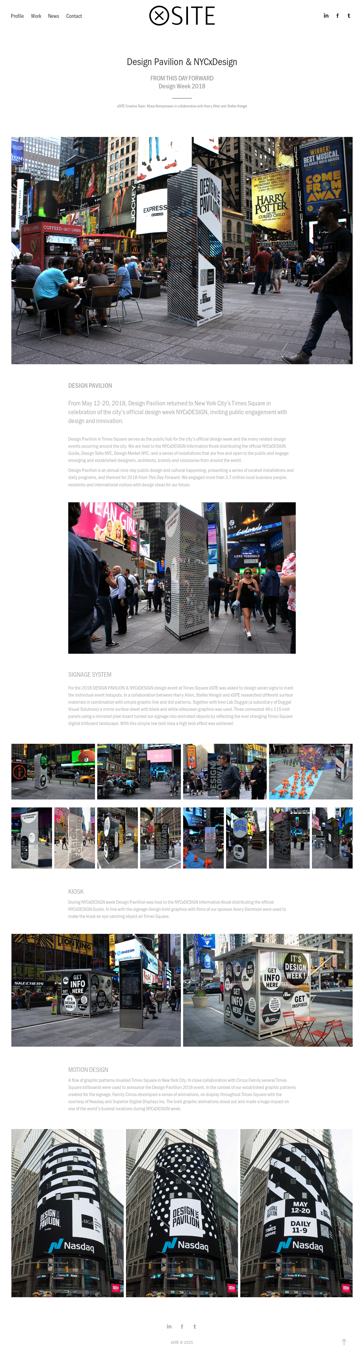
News (53, 15)
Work (36, 15)
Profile (17, 15)
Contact (74, 15)
